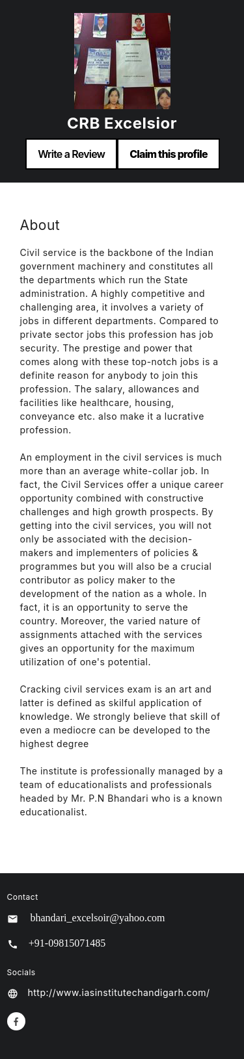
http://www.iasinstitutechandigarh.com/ (119, 992)
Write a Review (71, 153)
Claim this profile (168, 153)
